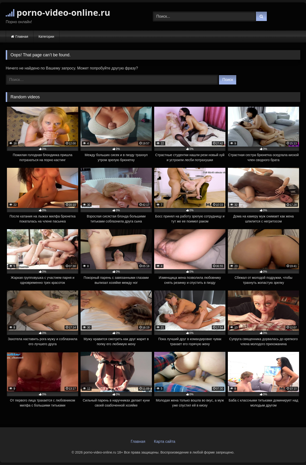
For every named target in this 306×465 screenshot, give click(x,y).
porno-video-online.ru (58, 12)
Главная (22, 36)
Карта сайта (164, 441)
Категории (46, 36)
